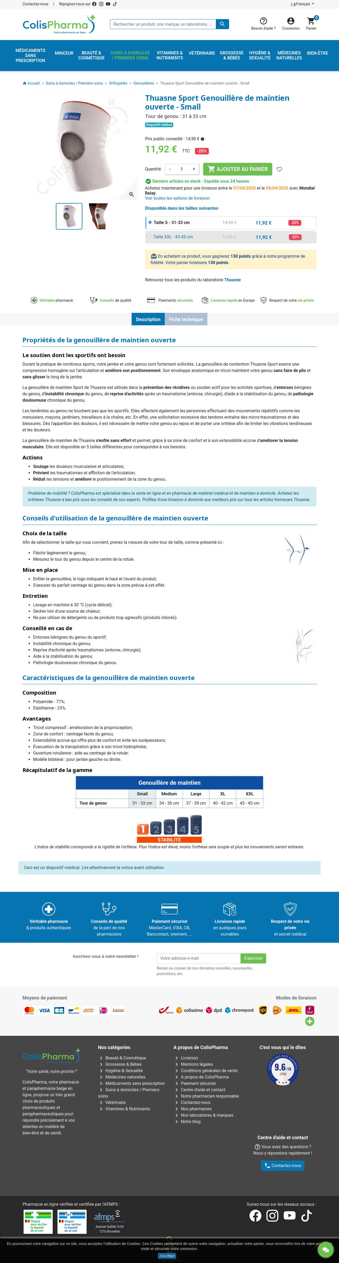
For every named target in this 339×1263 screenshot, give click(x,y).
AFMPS (111, 1151)
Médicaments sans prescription (131, 1083)
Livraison (185, 1057)
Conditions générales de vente (205, 1070)
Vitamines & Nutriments (124, 1108)
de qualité (110, 300)
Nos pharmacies (192, 1108)
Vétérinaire (112, 1102)
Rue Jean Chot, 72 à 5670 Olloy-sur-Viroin (166, 1223)
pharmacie (52, 300)
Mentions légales (193, 1064)
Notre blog (186, 1121)
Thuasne (232, 279)
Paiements (169, 300)
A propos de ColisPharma (201, 1077)
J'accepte (167, 1256)
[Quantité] (182, 169)
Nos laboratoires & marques (203, 1115)
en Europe (228, 300)
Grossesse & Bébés (120, 1064)
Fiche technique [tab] (186, 319)
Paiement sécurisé (194, 1083)
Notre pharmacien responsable (206, 1096)
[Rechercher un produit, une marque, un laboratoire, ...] (169, 24)
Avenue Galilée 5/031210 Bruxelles (110, 1176)
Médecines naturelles (122, 1077)
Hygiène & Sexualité (120, 1070)
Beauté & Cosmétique (122, 1057)
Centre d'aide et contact (199, 1089)
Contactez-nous (35, 4)
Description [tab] (148, 319)
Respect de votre (287, 300)
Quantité (153, 169)
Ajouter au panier (238, 169)
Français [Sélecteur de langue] (301, 4)
